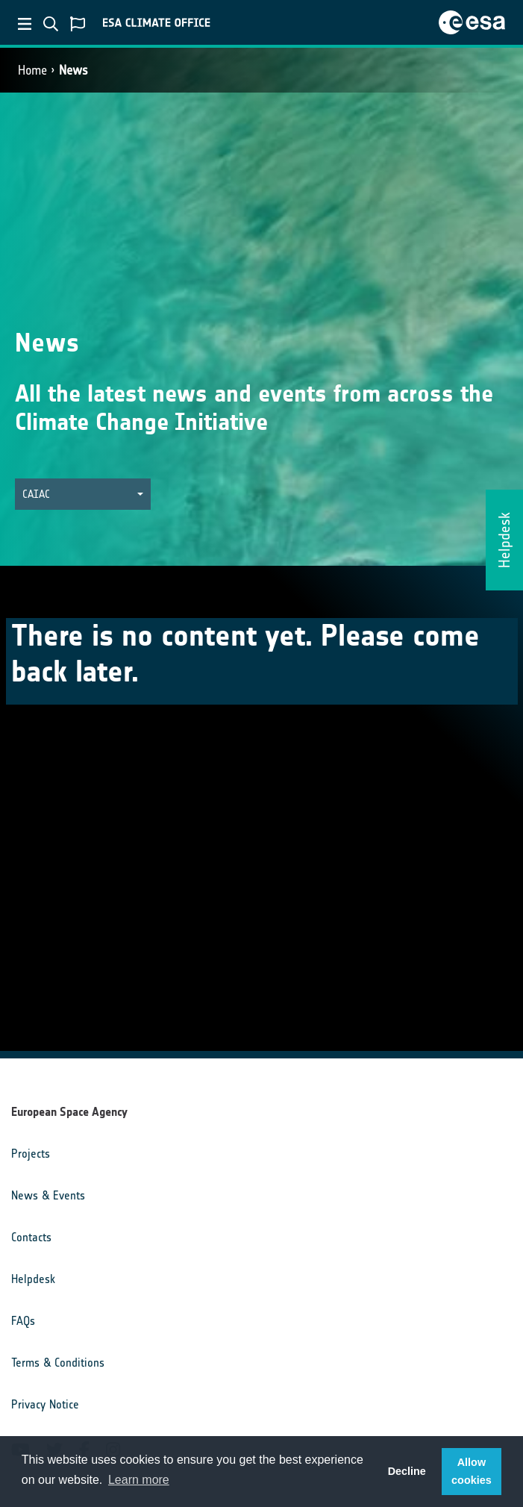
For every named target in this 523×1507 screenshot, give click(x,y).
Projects (30, 1153)
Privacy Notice (45, 1404)
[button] (83, 494)
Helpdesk (33, 1279)
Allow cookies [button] (471, 1471)
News (73, 70)
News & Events (48, 1195)
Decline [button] (407, 1471)
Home (32, 70)
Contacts (31, 1237)
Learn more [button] (138, 1479)
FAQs (23, 1321)
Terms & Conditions (57, 1362)
